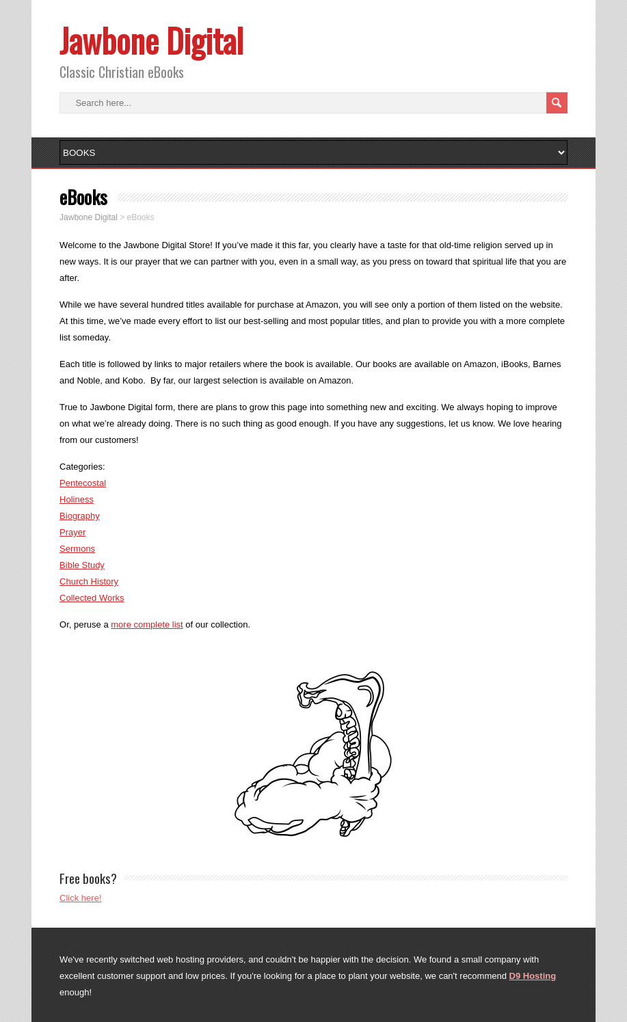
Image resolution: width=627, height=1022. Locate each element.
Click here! (80, 898)
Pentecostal (82, 483)
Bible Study (82, 565)
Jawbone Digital (151, 40)
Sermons (77, 548)
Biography (79, 516)
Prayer (72, 532)
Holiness (76, 499)
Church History (88, 581)
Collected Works (91, 598)
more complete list (147, 624)
